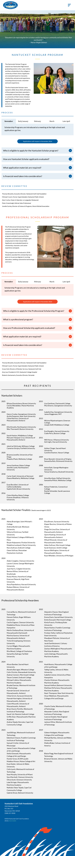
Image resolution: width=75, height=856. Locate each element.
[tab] (8, 121)
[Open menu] (69, 5)
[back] (38, 78)
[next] (69, 78)
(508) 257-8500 (10, 813)
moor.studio (12, 821)
